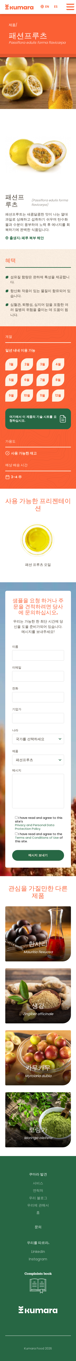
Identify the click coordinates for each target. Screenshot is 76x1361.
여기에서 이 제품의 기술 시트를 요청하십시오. (38, 419)
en (47, 7)
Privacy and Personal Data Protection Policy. (34, 827)
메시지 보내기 (38, 855)
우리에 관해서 (38, 1205)
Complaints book (38, 1283)
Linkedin (38, 1252)
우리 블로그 (38, 1198)
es (56, 7)
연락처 (38, 1190)
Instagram (38, 1259)
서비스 (38, 1183)
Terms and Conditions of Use (37, 837)
